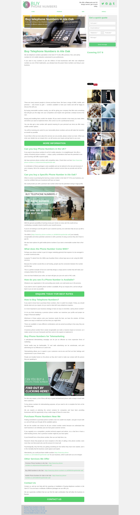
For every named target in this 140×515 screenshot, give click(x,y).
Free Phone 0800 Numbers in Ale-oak (35, 511)
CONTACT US (54, 499)
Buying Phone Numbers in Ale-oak (34, 507)
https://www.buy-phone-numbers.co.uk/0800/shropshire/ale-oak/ (51, 234)
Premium (59, 11)
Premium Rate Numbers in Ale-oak (34, 509)
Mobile (104, 11)
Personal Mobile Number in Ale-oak (34, 513)
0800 (83, 11)
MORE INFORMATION (54, 143)
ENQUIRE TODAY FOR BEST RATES (54, 294)
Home (33, 11)
